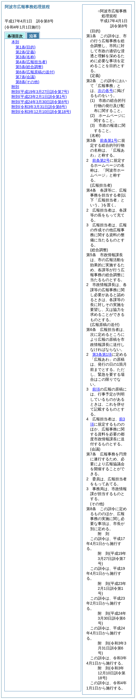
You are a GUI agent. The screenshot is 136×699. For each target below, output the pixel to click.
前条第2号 (101, 160)
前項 (96, 389)
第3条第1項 (102, 354)
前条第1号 (108, 140)
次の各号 (105, 90)
